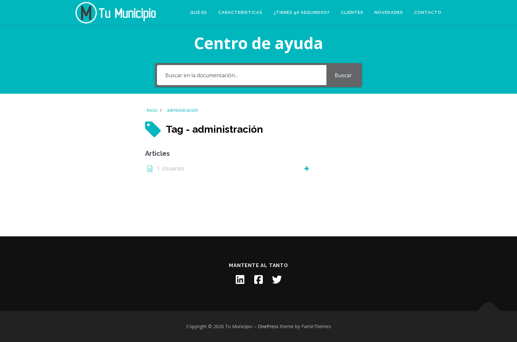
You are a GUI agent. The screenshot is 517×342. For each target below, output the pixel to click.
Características (240, 12)
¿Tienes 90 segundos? (302, 12)
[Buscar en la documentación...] (241, 75)
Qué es (198, 12)
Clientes (352, 12)
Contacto (427, 12)
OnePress (268, 326)
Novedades (389, 12)
